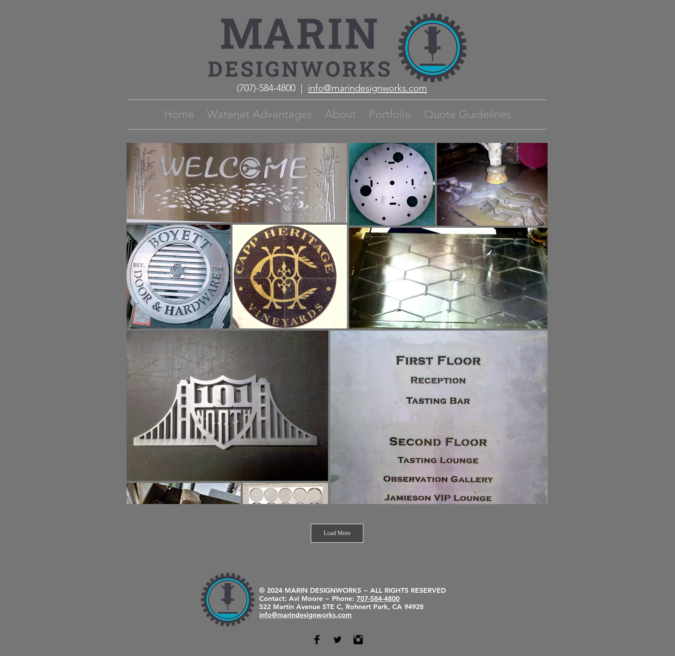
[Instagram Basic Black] (358, 639)
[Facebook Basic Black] (317, 639)
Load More (337, 533)
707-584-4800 (377, 598)
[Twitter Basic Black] (337, 639)
